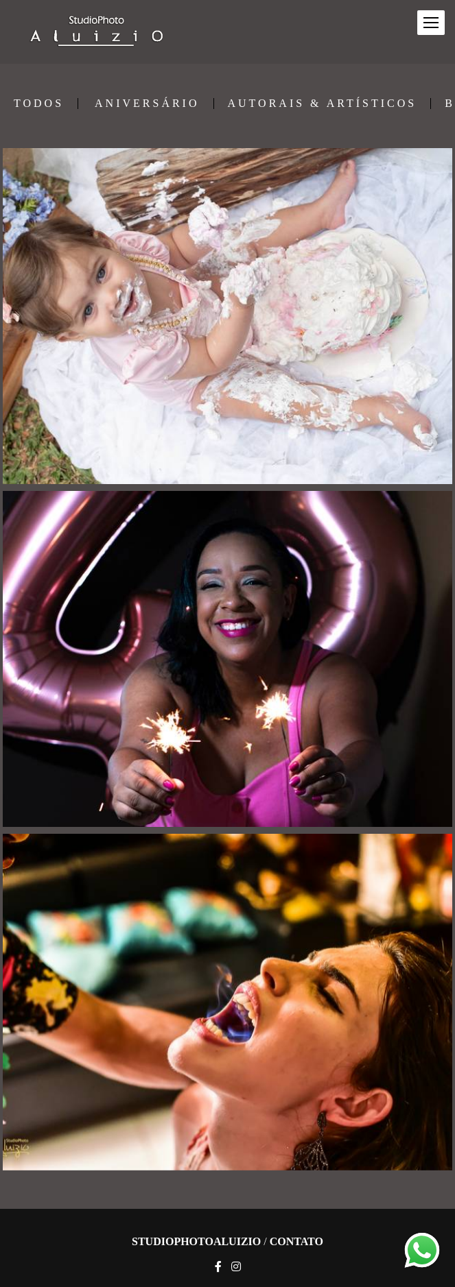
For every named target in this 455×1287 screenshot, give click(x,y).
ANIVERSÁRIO (147, 103)
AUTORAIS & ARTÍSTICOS (322, 103)
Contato (296, 1241)
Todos (39, 103)
